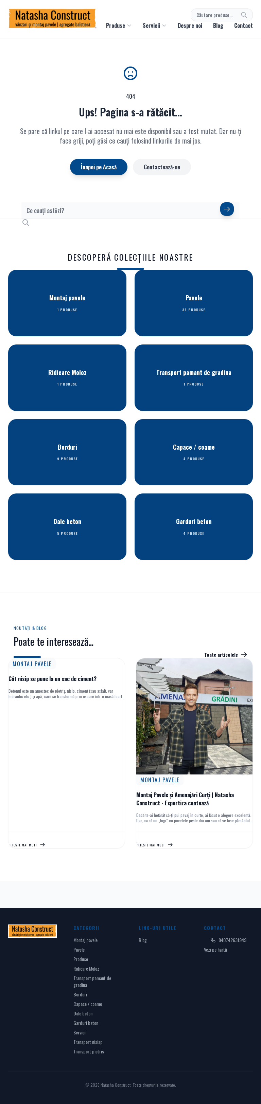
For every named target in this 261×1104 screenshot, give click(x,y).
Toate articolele (225, 654)
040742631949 (228, 940)
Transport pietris (88, 1051)
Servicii (79, 1032)
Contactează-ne (162, 167)
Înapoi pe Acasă (99, 167)
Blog (218, 25)
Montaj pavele (85, 939)
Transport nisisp (88, 1041)
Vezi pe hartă (215, 949)
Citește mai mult (26, 844)
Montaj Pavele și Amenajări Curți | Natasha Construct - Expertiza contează (185, 799)
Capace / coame (87, 1003)
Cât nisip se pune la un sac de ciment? (52, 679)
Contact (243, 25)
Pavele (79, 949)
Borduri (80, 994)
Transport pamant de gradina (92, 981)
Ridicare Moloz (86, 968)
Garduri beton (85, 1022)
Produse (80, 958)
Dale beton (82, 1013)
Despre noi (190, 25)
